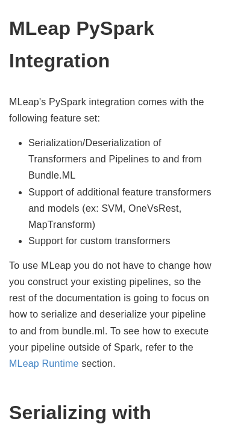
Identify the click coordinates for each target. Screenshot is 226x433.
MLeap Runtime (44, 363)
